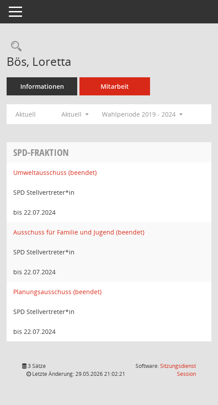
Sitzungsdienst (178, 370)
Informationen (42, 86)
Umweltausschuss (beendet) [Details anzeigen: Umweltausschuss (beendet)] (55, 172)
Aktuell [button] (75, 114)
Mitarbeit (115, 86)
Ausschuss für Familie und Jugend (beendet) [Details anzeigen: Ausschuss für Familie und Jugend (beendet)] (78, 232)
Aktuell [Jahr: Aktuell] (25, 114)
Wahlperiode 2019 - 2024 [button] (142, 114)
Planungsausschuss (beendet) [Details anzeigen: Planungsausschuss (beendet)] (57, 292)
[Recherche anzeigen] (14, 46)
